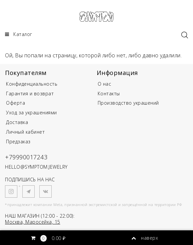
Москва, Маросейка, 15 (32, 222)
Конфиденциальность (31, 84)
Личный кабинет (25, 132)
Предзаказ (18, 141)
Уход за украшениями (31, 112)
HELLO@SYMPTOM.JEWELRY (36, 167)
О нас (104, 84)
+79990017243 (26, 157)
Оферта (15, 103)
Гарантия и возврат (30, 93)
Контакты (109, 93)
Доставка (17, 122)
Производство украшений (128, 103)
